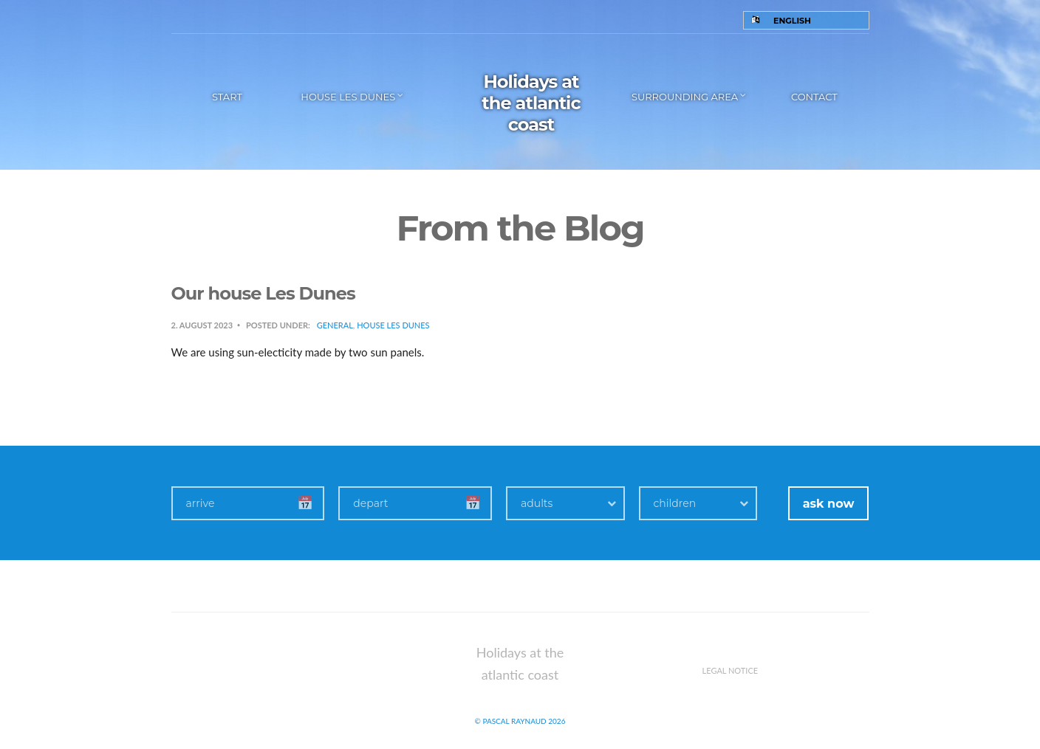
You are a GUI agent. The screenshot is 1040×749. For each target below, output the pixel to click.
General (335, 325)
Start (227, 97)
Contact (814, 97)
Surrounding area (685, 97)
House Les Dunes (393, 325)
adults (536, 503)
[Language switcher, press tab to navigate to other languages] (806, 20)
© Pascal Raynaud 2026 (520, 721)
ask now (829, 504)
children (675, 503)
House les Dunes (348, 97)
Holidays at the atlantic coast (531, 103)
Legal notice (730, 670)
